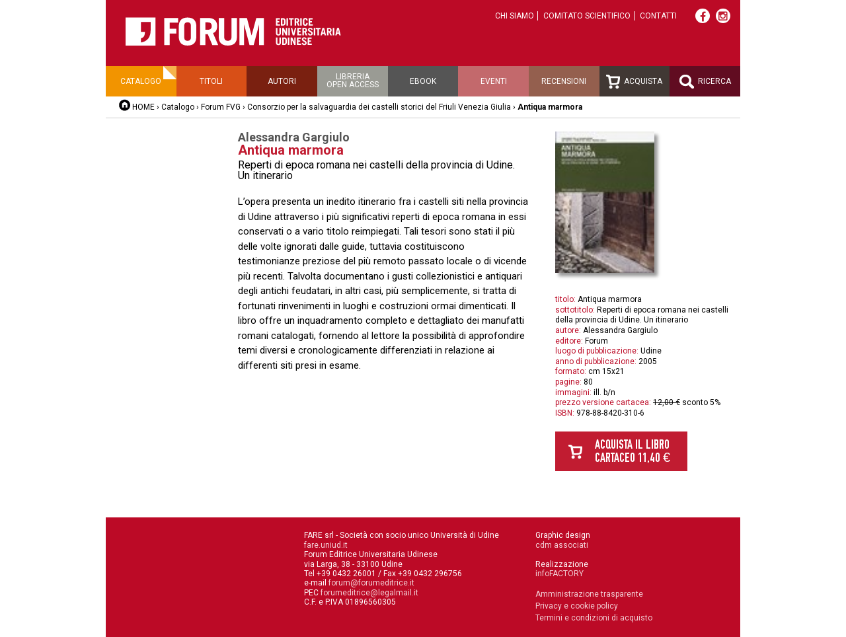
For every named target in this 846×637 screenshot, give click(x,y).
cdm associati (561, 545)
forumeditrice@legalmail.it (369, 592)
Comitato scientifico (587, 15)
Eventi (494, 81)
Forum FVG (221, 107)
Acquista (634, 82)
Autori (282, 81)
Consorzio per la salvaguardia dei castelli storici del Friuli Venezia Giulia (380, 107)
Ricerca (705, 82)
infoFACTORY (559, 573)
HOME (143, 107)
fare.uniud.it (326, 545)
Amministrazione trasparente (589, 594)
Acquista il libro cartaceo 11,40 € (632, 451)
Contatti (658, 15)
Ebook (423, 81)
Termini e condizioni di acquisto (593, 617)
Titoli (211, 81)
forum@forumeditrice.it (371, 582)
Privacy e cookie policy (576, 606)
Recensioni (563, 81)
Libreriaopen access (353, 80)
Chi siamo (514, 15)
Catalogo (140, 81)
